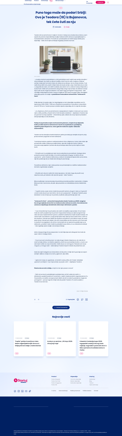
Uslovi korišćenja (63, 390)
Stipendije (74, 376)
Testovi (91, 383)
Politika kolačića (87, 390)
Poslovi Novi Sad (56, 381)
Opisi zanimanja (93, 385)
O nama (54, 390)
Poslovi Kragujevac (57, 383)
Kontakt (96, 390)
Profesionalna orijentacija (32, 4)
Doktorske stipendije (75, 383)
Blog (90, 381)
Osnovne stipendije (75, 379)
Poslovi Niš (54, 385)
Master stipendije (75, 381)
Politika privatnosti (75, 390)
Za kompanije (89, 2)
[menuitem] (34, 4)
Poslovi (54, 376)
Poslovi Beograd (56, 379)
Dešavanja (92, 379)
